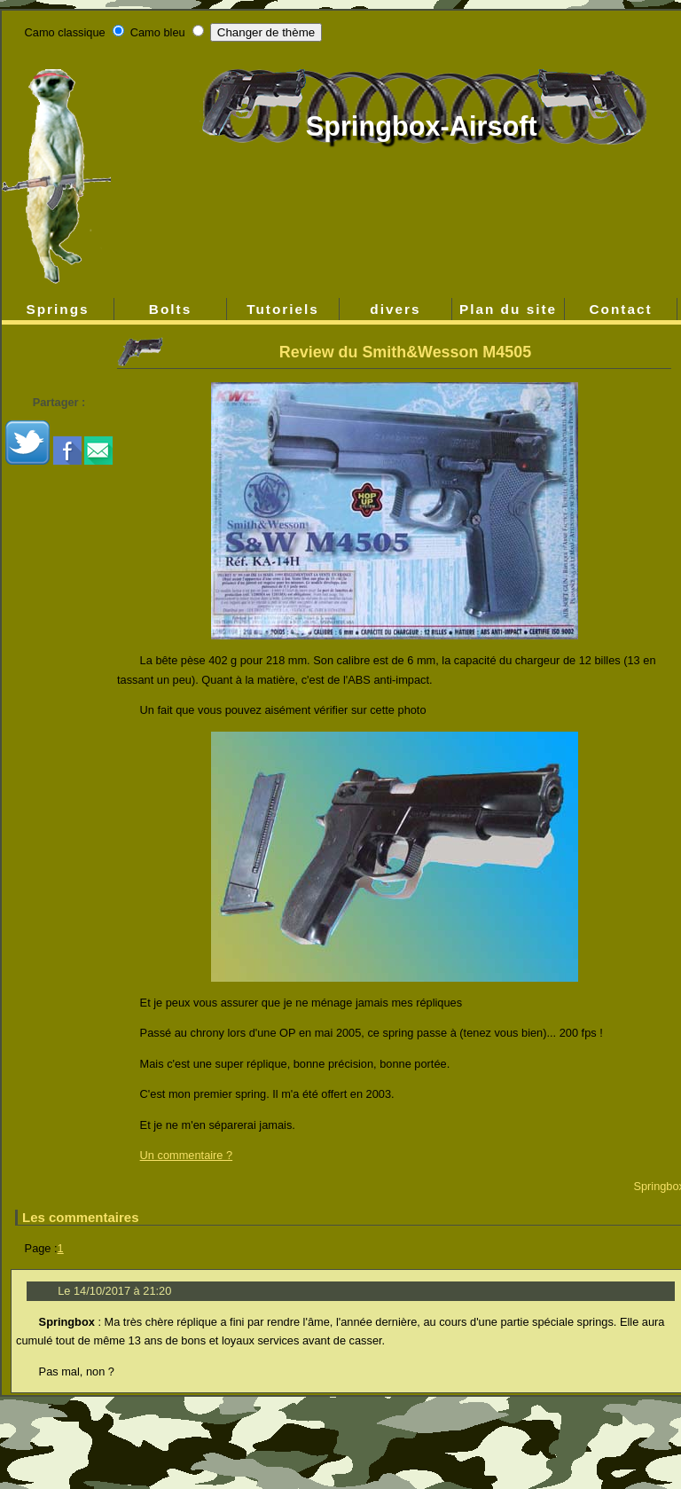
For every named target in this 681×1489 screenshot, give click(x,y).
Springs (57, 309)
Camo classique (65, 32)
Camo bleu (157, 32)
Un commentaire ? (186, 1155)
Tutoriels (283, 309)
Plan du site (508, 309)
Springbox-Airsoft (421, 126)
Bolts (170, 309)
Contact (620, 309)
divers (395, 309)
